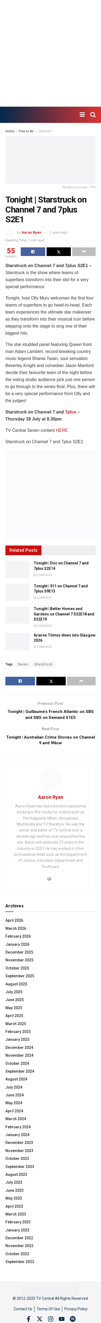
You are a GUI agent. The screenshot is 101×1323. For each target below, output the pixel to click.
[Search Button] (93, 115)
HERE (62, 430)
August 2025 (16, 986)
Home (9, 131)
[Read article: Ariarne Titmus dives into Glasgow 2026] (17, 641)
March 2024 (15, 1120)
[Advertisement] (50, 53)
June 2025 (14, 1001)
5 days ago (43, 625)
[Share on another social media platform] (84, 251)
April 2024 (14, 1112)
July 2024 (13, 1089)
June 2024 (14, 1097)
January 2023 (17, 1232)
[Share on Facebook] (33, 251)
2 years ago (59, 232)
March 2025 (15, 1025)
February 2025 (18, 1033)
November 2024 (19, 1057)
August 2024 (16, 1081)
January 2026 (17, 946)
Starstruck (43, 664)
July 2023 (13, 1184)
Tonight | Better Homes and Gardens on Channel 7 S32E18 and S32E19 (64, 614)
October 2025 (17, 970)
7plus (70, 412)
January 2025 (17, 1041)
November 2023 (19, 1152)
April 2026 (14, 922)
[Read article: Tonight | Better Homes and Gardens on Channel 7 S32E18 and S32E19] (17, 615)
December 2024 (19, 1049)
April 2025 (14, 1017)
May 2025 (13, 1009)
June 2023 (14, 1192)
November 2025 (19, 962)
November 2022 (19, 1247)
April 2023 (14, 1208)
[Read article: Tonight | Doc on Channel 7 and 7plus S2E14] (17, 569)
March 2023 (15, 1216)
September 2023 (19, 1168)
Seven (23, 664)
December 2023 (19, 1144)
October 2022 (17, 1255)
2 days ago (43, 575)
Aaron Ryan (31, 232)
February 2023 (18, 1223)
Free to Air (26, 131)
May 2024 (13, 1104)
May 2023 (13, 1200)
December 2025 (19, 954)
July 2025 (13, 993)
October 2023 (17, 1160)
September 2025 (19, 977)
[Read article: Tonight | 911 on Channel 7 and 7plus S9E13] (17, 592)
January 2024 (17, 1136)
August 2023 (16, 1176)
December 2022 (19, 1239)
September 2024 (19, 1073)
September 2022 (19, 1263)
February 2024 (18, 1128)
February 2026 (18, 938)
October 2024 (17, 1065)
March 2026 (15, 930)
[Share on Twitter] (59, 251)
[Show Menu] (82, 115)
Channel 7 (45, 131)
